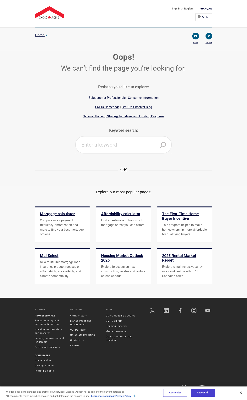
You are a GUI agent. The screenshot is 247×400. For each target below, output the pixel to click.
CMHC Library (114, 321)
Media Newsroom (116, 332)
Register (189, 8)
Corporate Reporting (82, 335)
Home (40, 35)
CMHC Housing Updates (120, 316)
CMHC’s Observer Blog (137, 107)
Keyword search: (123, 130)
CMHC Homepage (107, 107)
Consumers (42, 356)
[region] (123, 393)
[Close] (241, 392)
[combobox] (123, 145)
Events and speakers (47, 347)
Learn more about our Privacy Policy (113, 396)
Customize (175, 392)
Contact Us (77, 340)
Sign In (176, 8)
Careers (75, 346)
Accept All (202, 392)
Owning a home (44, 366)
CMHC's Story (78, 316)
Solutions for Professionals (107, 98)
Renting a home (44, 371)
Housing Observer (116, 326)
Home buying (43, 361)
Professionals (45, 316)
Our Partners (78, 330)
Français (206, 8)
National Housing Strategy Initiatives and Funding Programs (123, 116)
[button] (163, 145)
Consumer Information (143, 98)
